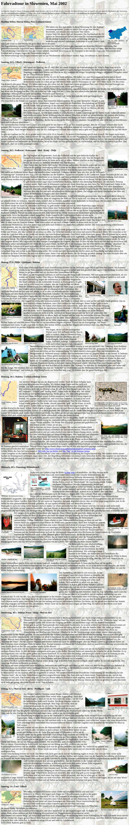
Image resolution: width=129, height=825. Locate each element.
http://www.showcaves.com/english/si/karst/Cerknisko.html (70, 449)
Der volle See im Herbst (48, 451)
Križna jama (69, 472)
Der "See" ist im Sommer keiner (76, 451)
